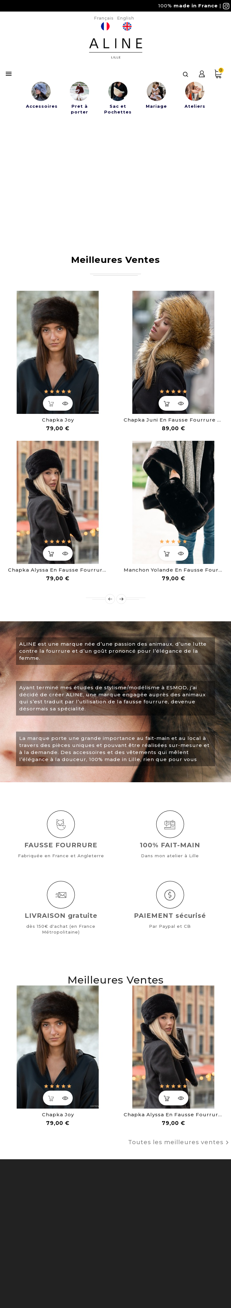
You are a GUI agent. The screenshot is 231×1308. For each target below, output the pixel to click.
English (125, 18)
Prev (110, 599)
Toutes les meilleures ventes (179, 1142)
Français (104, 18)
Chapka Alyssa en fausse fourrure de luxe (58, 570)
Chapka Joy (58, 420)
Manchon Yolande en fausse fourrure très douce (173, 570)
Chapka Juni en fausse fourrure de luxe (173, 420)
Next (121, 599)
